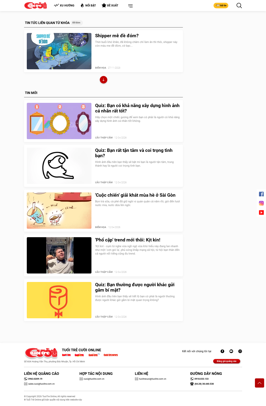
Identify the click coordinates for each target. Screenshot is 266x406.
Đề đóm (76, 22)
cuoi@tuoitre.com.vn (91, 379)
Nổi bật (88, 5)
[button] (130, 6)
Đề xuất (110, 5)
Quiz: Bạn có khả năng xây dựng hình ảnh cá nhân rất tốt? (137, 108)
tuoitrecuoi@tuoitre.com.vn (150, 379)
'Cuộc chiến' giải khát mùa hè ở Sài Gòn (135, 195)
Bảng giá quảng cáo (226, 361)
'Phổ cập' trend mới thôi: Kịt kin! (127, 240)
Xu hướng (64, 5)
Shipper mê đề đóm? (117, 35)
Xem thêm (103, 80)
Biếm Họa (100, 67)
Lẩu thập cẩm (103, 137)
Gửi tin (220, 5)
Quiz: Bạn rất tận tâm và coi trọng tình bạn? (134, 153)
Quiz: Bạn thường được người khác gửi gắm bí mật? (135, 287)
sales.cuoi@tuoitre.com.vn (39, 384)
